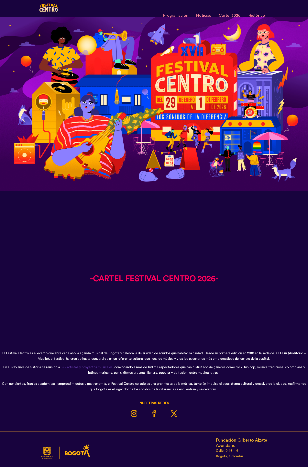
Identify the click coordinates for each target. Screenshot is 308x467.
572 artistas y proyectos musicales (87, 367)
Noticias (203, 16)
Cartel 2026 (229, 16)
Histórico (256, 16)
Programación (175, 16)
